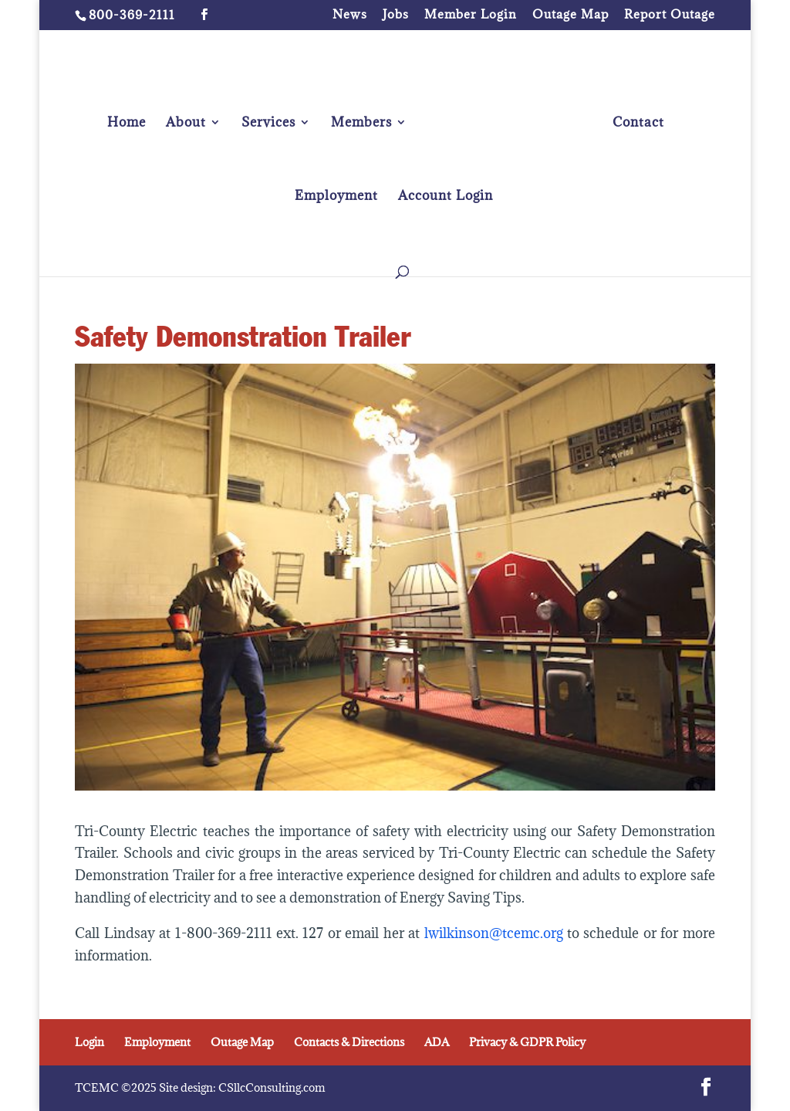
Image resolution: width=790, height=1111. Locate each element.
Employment (336, 197)
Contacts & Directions (349, 1042)
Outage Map (570, 15)
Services (268, 123)
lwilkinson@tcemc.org (495, 933)
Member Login (470, 15)
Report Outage (669, 15)
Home (126, 123)
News (350, 15)
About (186, 123)
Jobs (396, 15)
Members (361, 123)
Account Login (445, 197)
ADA (436, 1042)
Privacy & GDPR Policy (527, 1042)
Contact (638, 123)
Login (89, 1042)
